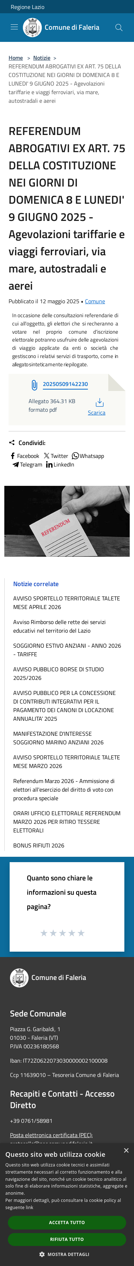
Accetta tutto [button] (67, 1222)
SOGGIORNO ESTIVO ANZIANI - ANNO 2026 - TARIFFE (67, 649)
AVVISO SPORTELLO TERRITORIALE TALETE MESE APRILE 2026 (66, 602)
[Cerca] (119, 27)
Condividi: (27, 443)
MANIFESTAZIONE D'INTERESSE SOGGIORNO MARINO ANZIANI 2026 (58, 737)
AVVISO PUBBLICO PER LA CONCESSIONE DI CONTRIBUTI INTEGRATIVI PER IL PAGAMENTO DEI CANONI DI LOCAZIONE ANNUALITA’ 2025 (64, 705)
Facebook (24, 455)
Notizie (41, 57)
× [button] (126, 1151)
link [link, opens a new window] (29, 1207)
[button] (67, 1254)
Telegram (26, 464)
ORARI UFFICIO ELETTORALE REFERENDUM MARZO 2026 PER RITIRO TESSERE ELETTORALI (66, 822)
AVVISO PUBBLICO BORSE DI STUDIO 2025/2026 (58, 673)
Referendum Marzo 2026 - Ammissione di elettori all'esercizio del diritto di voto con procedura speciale (64, 789)
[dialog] (67, 1204)
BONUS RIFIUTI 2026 (38, 845)
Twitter (55, 455)
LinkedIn (59, 464)
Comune (95, 301)
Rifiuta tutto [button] (67, 1239)
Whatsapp (87, 455)
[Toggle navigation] (14, 27)
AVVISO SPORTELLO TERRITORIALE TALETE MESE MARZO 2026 (66, 761)
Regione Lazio (27, 7)
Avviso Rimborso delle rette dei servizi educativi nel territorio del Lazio (59, 626)
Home (16, 57)
